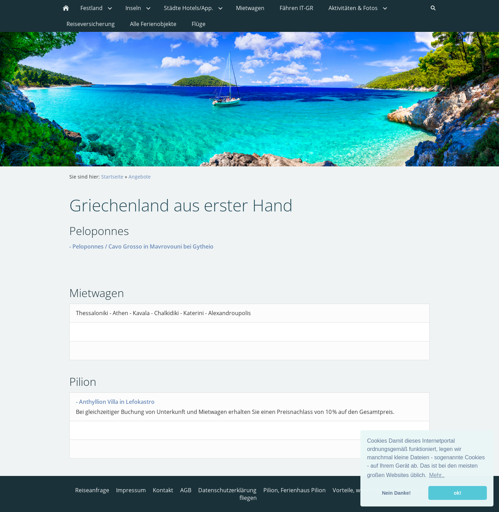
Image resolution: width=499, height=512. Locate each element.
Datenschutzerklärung (227, 490)
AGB (185, 490)
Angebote (140, 176)
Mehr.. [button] (436, 475)
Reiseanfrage (92, 490)
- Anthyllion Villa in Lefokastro (115, 402)
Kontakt (163, 490)
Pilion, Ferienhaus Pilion (294, 490)
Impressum (131, 490)
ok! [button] (457, 493)
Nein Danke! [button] (396, 493)
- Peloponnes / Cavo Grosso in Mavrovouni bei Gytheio (141, 246)
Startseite (112, 176)
